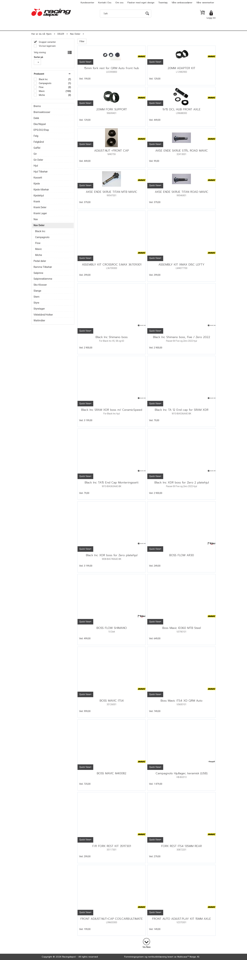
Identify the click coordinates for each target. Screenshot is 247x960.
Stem (36, 296)
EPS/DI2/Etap (41, 129)
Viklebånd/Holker (43, 314)
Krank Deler (40, 207)
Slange (37, 290)
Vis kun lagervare (47, 46)
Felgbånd (39, 141)
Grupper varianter (47, 42)
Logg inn (211, 18)
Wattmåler (39, 320)
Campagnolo (44, 83)
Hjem (49, 34)
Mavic (41, 91)
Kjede (37, 183)
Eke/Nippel (40, 124)
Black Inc (43, 79)
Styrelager (39, 308)
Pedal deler (40, 261)
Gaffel (37, 147)
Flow (40, 87)
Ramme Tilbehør (43, 266)
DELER (60, 34)
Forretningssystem (134, 956)
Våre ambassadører (182, 2)
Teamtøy (163, 2)
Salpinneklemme (43, 278)
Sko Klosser (40, 284)
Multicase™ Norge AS (188, 956)
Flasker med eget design (140, 2)
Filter (82, 41)
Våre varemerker (205, 2)
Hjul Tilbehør (41, 171)
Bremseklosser (42, 112)
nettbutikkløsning (157, 956)
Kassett (38, 177)
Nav (36, 219)
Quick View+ (85, 62)
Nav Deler (75, 34)
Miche (41, 95)
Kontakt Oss (104, 2)
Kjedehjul (39, 195)
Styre (36, 302)
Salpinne (38, 272)
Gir (35, 153)
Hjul (36, 165)
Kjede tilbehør (41, 189)
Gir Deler (38, 159)
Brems (37, 106)
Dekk (36, 118)
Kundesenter (87, 2)
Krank (37, 201)
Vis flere (146, 947)
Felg (36, 135)
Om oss (119, 2)
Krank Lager (40, 213)
